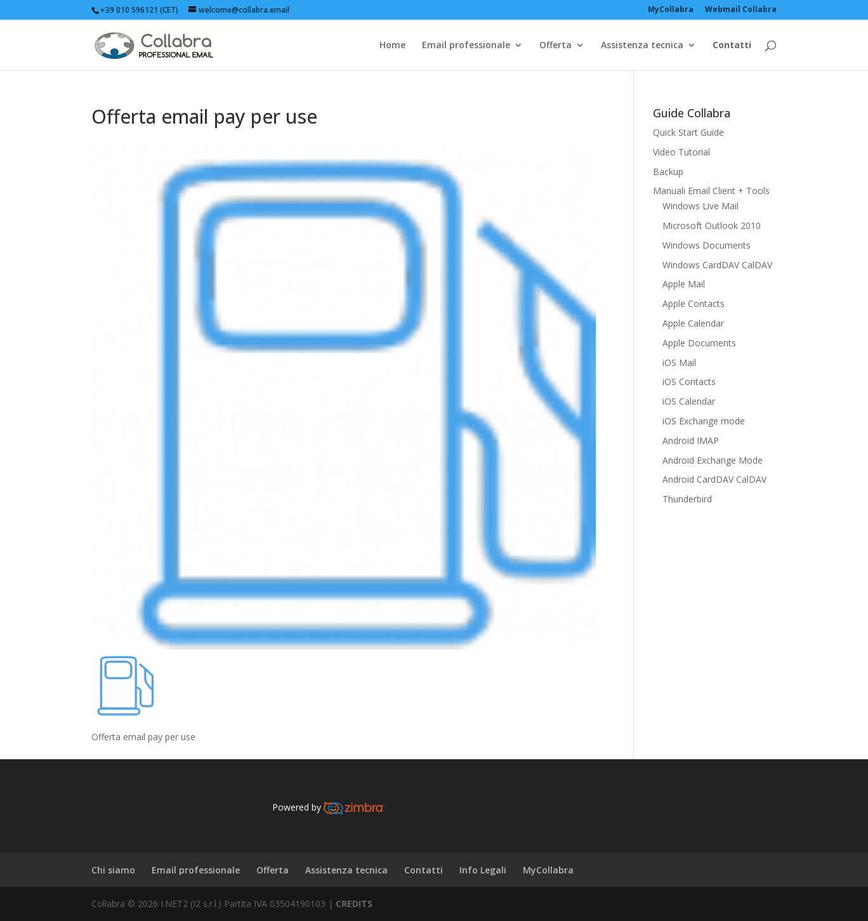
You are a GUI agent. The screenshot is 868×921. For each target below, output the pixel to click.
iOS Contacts (689, 382)
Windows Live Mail (700, 206)
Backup (668, 172)
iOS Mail (679, 362)
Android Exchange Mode (712, 460)
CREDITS (354, 904)
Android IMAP (690, 440)
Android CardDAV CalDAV (714, 479)
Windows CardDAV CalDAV (717, 265)
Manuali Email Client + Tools (711, 191)
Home (392, 46)
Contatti (423, 870)
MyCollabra (548, 870)
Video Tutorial (681, 152)
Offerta (555, 46)
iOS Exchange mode (703, 421)
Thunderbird (687, 499)
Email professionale (466, 46)
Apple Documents (699, 343)
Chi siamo (113, 870)
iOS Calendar (688, 401)
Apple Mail (683, 284)
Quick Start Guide (688, 132)
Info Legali (482, 870)
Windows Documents (706, 245)
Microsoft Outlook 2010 (711, 225)
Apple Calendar (693, 323)
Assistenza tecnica (642, 46)
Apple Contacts (693, 303)
